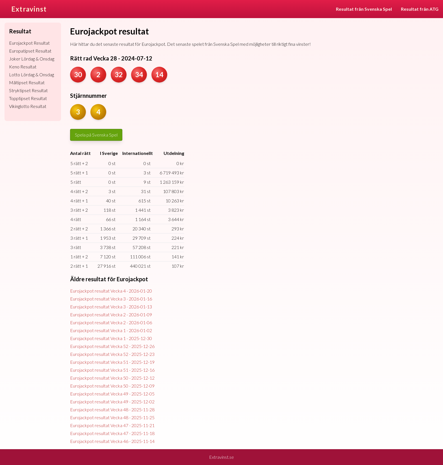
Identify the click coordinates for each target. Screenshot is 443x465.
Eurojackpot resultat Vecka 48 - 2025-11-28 (112, 409)
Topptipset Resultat (28, 98)
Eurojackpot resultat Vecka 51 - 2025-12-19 (112, 362)
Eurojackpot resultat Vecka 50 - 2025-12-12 (112, 377)
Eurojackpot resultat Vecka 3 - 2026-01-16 (111, 298)
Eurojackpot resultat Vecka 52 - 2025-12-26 (112, 346)
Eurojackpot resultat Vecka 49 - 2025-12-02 (112, 401)
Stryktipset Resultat (28, 90)
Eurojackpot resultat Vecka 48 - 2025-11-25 (112, 417)
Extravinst (29, 9)
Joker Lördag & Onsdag (31, 58)
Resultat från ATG (419, 9)
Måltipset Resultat (27, 82)
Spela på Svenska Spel (96, 134)
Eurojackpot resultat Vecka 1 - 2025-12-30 (111, 338)
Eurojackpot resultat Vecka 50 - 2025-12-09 (112, 385)
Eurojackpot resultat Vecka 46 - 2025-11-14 (112, 441)
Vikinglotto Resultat (27, 106)
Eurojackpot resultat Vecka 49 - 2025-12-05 (112, 393)
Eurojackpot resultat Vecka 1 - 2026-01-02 (111, 330)
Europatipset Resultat (30, 50)
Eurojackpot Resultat (29, 43)
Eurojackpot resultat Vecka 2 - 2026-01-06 (111, 322)
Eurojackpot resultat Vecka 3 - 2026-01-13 (111, 306)
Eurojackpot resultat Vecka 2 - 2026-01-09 (111, 314)
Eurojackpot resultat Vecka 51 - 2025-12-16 (112, 370)
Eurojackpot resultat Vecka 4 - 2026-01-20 (111, 290)
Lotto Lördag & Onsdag (31, 74)
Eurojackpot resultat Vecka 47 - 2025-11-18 (112, 433)
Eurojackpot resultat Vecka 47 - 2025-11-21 (112, 425)
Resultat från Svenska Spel (364, 9)
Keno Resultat (22, 66)
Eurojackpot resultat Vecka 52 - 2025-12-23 (112, 354)
